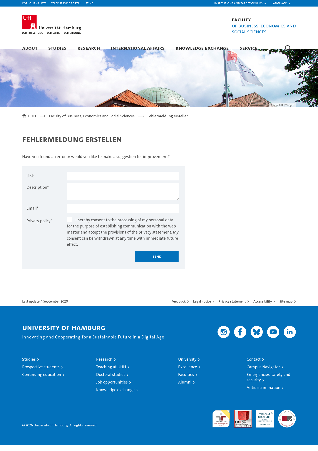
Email (32, 214)
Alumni (184, 388)
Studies (57, 47)
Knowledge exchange (202, 47)
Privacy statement (232, 307)
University (187, 365)
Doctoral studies (110, 380)
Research (88, 47)
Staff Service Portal (66, 3)
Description (38, 193)
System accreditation (287, 420)
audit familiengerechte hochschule (221, 423)
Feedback (178, 307)
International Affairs (138, 47)
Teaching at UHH (111, 373)
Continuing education (41, 380)
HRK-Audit (264, 418)
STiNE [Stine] (89, 3)
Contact (254, 365)
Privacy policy (39, 227)
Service (249, 47)
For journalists (34, 3)
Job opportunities (112, 388)
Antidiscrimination (263, 393)
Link (30, 182)
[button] (240, 3)
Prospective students (41, 373)
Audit (238, 418)
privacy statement (155, 238)
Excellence (187, 373)
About (29, 47)
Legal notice (202, 307)
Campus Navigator (263, 373)
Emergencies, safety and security (268, 383)
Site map (286, 307)
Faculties (186, 380)
